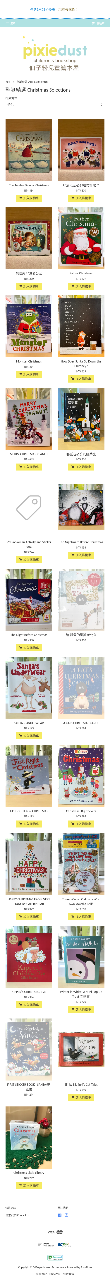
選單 (11, 23)
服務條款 (41, 1274)
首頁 (8, 81)
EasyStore (86, 1267)
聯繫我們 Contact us (17, 1215)
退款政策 (68, 1274)
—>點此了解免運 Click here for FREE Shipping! (56, 15)
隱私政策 (55, 1274)
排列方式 (11, 98)
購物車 (97, 23)
